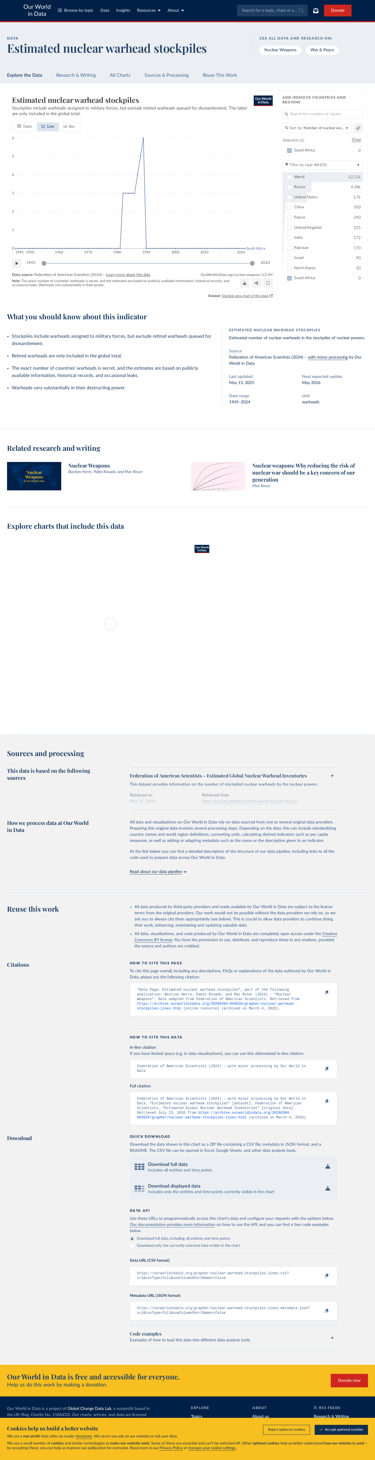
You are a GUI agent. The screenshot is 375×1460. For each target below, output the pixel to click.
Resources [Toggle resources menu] (149, 10)
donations (84, 1437)
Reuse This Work (220, 75)
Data (104, 10)
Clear (356, 140)
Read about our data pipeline (158, 872)
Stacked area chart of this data (245, 295)
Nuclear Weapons (280, 50)
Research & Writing (76, 75)
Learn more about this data (128, 275)
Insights (123, 10)
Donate (338, 10)
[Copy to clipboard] (320, 992)
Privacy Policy (171, 1448)
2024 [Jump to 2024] (265, 263)
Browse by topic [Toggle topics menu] (75, 10)
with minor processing (328, 357)
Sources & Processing (166, 75)
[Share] (256, 283)
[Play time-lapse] (16, 263)
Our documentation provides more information (172, 1232)
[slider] (44, 263)
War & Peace (322, 50)
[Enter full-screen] (268, 283)
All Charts (120, 75)
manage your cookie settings (212, 1448)
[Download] (244, 283)
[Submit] (300, 10)
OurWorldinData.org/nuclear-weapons (230, 274)
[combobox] (272, 10)
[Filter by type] (322, 165)
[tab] (25, 126)
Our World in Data (37, 10)
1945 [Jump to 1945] (30, 263)
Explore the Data (24, 75)
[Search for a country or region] (322, 114)
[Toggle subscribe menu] (316, 10)
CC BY (268, 274)
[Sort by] (316, 128)
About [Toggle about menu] (176, 10)
